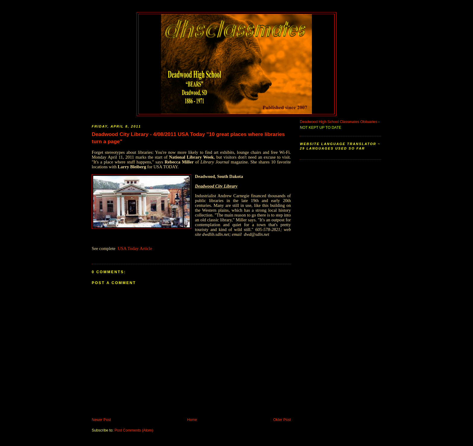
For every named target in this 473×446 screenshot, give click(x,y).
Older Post (282, 420)
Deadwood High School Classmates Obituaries (338, 122)
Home (192, 420)
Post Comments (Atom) (133, 430)
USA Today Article (135, 248)
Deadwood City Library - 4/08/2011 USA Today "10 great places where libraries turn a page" (188, 137)
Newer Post (101, 420)
